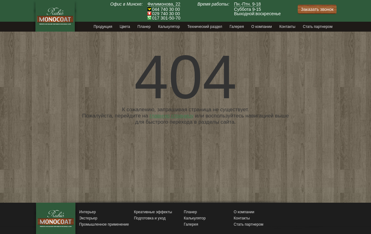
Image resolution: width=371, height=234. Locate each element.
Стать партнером (249, 224)
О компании (244, 212)
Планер (190, 212)
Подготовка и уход (149, 218)
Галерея (191, 224)
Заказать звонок (317, 9)
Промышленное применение (104, 224)
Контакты (242, 218)
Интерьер (87, 212)
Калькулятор (195, 218)
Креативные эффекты (153, 212)
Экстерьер (88, 218)
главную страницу (172, 116)
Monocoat (55, 16)
